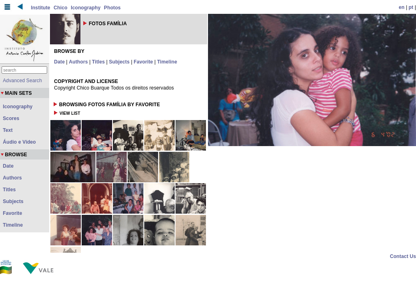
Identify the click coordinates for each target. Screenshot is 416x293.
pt (411, 7)
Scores (11, 118)
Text (8, 130)
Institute (40, 8)
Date (59, 62)
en (402, 7)
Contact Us (403, 256)
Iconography (85, 8)
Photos (112, 8)
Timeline (167, 62)
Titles (98, 62)
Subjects (119, 62)
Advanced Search (22, 80)
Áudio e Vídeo (19, 142)
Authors (78, 62)
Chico (60, 8)
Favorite (143, 62)
